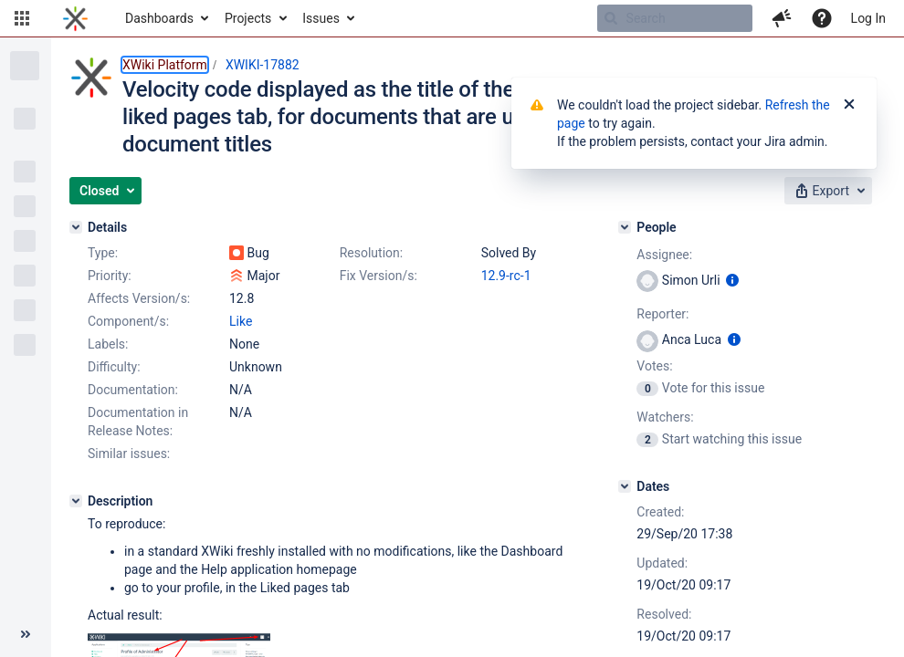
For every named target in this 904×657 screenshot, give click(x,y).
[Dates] (624, 486)
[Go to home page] (75, 18)
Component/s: (128, 321)
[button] (22, 18)
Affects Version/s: (139, 298)
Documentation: (133, 389)
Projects (248, 18)
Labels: (108, 344)
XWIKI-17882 (263, 64)
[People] (624, 227)
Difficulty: (114, 367)
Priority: (109, 275)
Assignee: (664, 254)
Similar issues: (129, 453)
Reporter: (662, 314)
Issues (321, 18)
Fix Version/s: (378, 275)
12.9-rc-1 (506, 275)
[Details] (75, 227)
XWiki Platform (164, 64)
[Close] (849, 105)
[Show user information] (732, 280)
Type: (103, 252)
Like (240, 321)
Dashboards (159, 18)
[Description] (75, 501)
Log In (868, 18)
